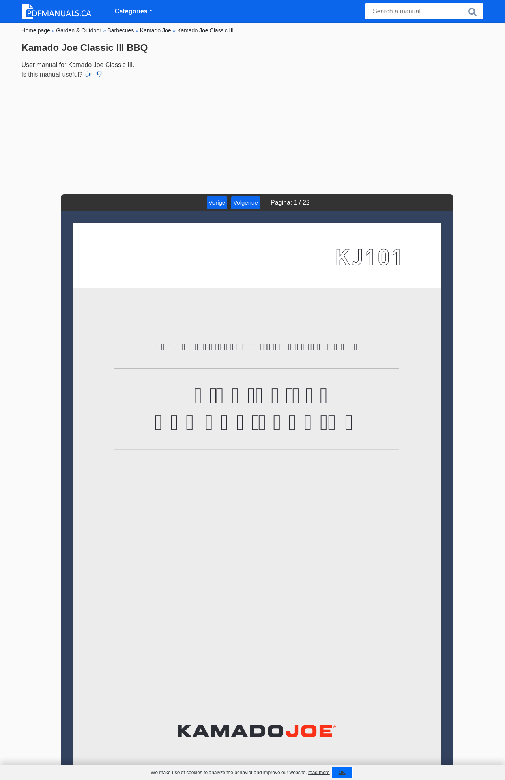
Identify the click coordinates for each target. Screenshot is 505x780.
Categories (131, 11)
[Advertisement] (252, 135)
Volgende (245, 202)
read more (319, 772)
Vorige (217, 202)
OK (342, 772)
